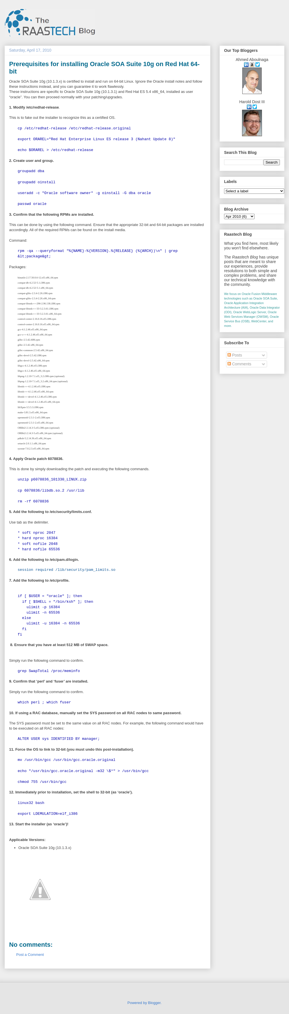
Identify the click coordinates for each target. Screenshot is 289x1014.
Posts (234, 355)
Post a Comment (30, 954)
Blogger (154, 1003)
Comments (239, 364)
